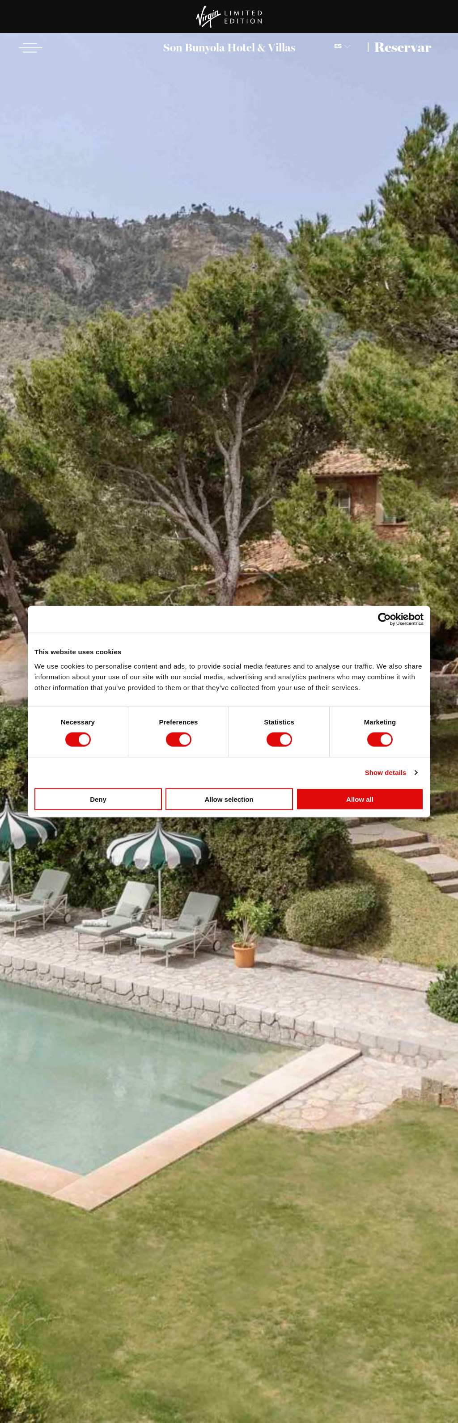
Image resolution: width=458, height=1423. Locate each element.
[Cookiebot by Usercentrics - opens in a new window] (384, 619)
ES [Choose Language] (338, 46)
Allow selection (228, 799)
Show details (386, 772)
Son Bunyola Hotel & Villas (229, 47)
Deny (98, 799)
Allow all (359, 799)
